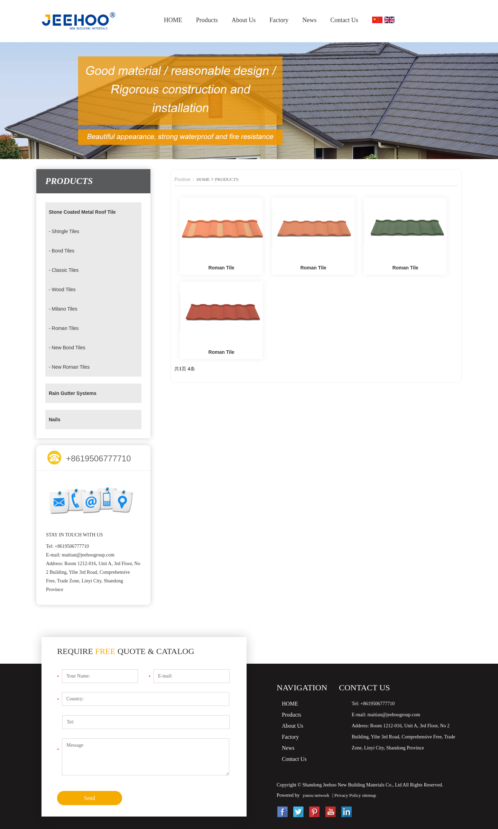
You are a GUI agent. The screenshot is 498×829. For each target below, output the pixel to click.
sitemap (373, 795)
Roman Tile (221, 268)
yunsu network (317, 795)
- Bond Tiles (63, 251)
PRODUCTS (228, 179)
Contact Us (344, 20)
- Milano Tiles (65, 309)
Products (207, 20)
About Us (244, 20)
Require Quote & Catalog (125, 651)
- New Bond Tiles (70, 347)
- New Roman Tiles (72, 367)
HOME (173, 20)
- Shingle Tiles (66, 231)
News (309, 20)
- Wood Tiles (64, 289)
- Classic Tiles (66, 270)
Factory (278, 20)
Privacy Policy (351, 795)
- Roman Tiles (66, 328)
